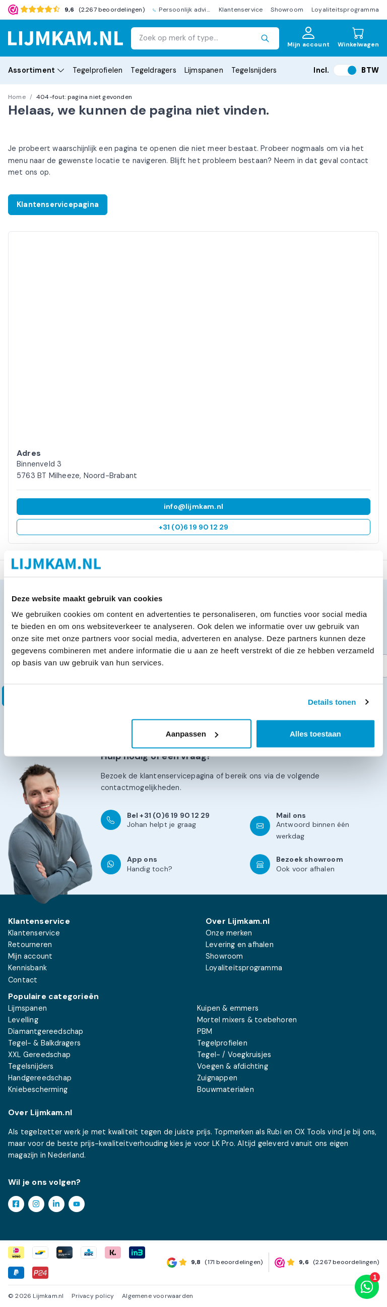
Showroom (287, 10)
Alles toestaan (315, 733)
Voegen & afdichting (232, 1066)
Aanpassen (192, 733)
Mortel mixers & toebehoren (247, 1019)
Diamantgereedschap (46, 1031)
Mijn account (30, 956)
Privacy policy (93, 1296)
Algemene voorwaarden (157, 1296)
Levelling (23, 1019)
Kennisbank (27, 967)
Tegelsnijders (254, 70)
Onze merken (229, 932)
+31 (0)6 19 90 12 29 (194, 527)
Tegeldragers (153, 70)
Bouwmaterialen (225, 1089)
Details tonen (332, 701)
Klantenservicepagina (58, 204)
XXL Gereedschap (39, 1054)
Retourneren (30, 944)
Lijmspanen (203, 70)
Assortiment (36, 70)
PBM (205, 1031)
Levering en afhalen (240, 944)
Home (17, 97)
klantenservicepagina (177, 775)
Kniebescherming (38, 1089)
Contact (22, 979)
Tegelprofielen (98, 70)
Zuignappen (217, 1077)
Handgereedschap (40, 1077)
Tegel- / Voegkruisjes (234, 1054)
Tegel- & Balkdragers (44, 1043)
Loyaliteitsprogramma (345, 10)
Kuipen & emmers (228, 1008)
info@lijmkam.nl (193, 506)
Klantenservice (241, 10)
